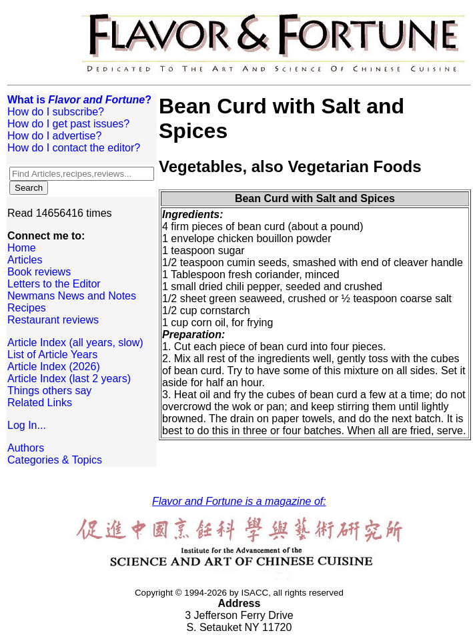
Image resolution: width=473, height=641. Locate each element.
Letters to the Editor (54, 283)
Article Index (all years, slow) (75, 342)
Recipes (26, 307)
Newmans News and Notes (71, 295)
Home (21, 247)
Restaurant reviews (53, 320)
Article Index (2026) (53, 366)
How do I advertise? (54, 135)
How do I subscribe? (55, 111)
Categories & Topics (54, 460)
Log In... (26, 425)
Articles (24, 259)
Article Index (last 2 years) (69, 378)
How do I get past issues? (68, 123)
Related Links (39, 402)
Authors (25, 448)
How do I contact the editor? (73, 147)
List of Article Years (52, 354)
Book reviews (39, 271)
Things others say (49, 390)
